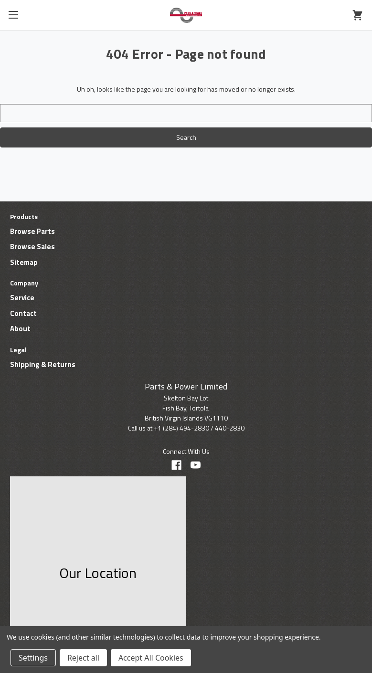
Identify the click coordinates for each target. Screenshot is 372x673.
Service (22, 297)
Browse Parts (32, 231)
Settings (33, 657)
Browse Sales (32, 246)
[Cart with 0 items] (357, 15)
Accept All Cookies (150, 657)
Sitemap (24, 262)
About (20, 328)
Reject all (83, 657)
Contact (23, 313)
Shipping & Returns (42, 364)
